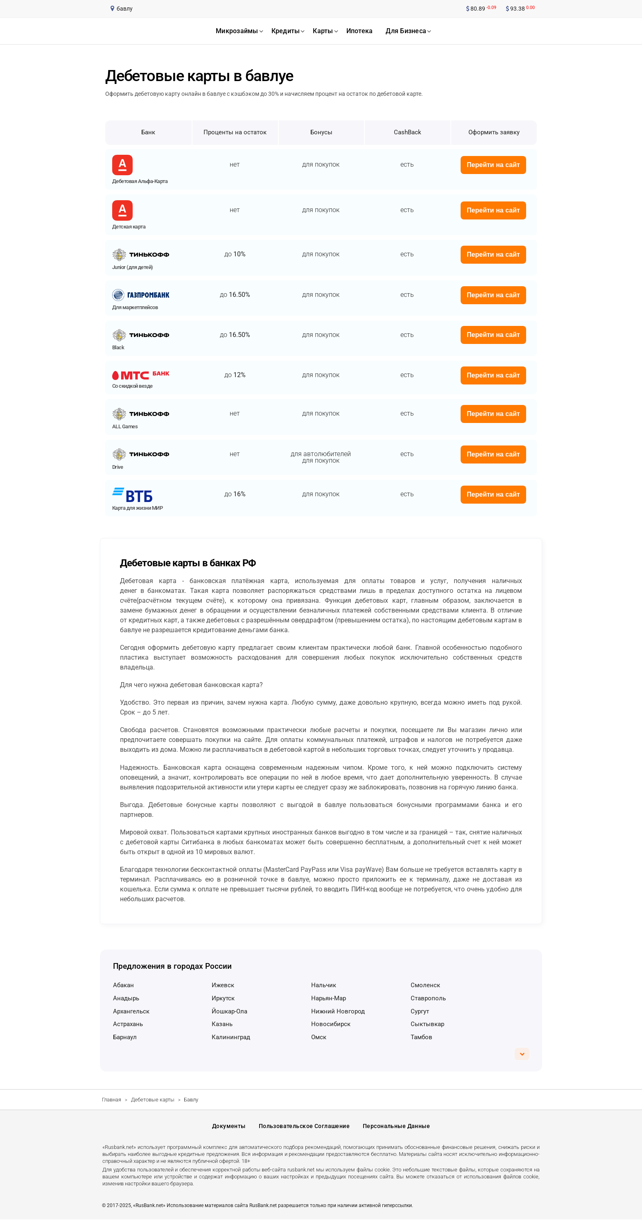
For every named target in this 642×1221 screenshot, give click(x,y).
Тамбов (421, 1037)
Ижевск (223, 985)
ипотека (359, 31)
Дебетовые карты (152, 1100)
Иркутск (223, 998)
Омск (318, 1037)
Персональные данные (396, 1127)
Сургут (420, 1011)
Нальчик (323, 985)
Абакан (123, 985)
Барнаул (125, 1037)
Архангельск (131, 1011)
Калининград (231, 1037)
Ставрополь (428, 998)
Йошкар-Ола (229, 1011)
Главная (111, 1100)
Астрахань (128, 1024)
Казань (222, 1024)
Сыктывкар (427, 1024)
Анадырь (126, 998)
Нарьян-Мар (328, 998)
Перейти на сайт (493, 164)
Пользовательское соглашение (304, 1127)
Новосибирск (330, 1024)
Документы (229, 1127)
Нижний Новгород (338, 1011)
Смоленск (425, 985)
